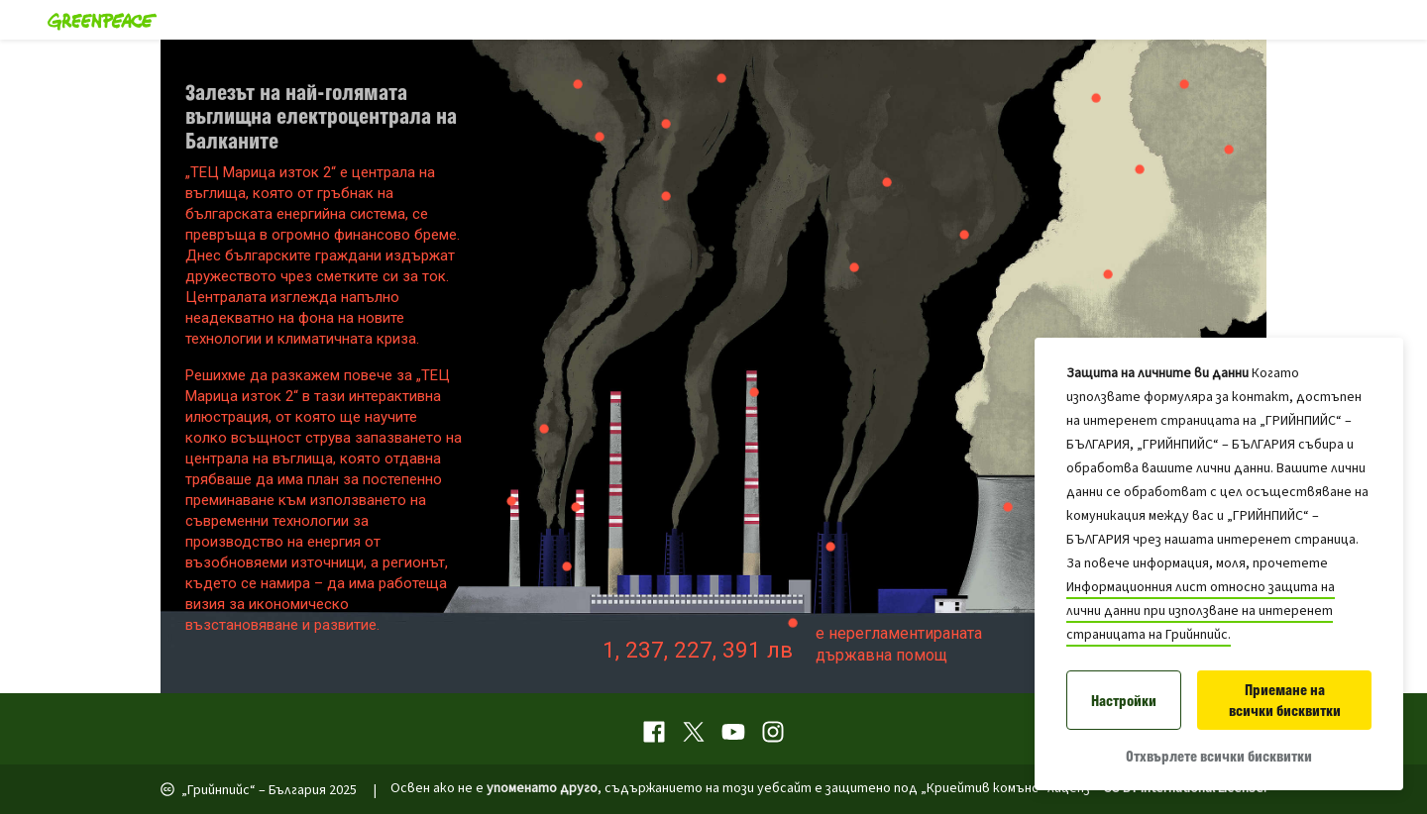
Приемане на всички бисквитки (1285, 700)
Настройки (1123, 700)
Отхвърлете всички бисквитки (1219, 756)
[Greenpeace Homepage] (96, 20)
